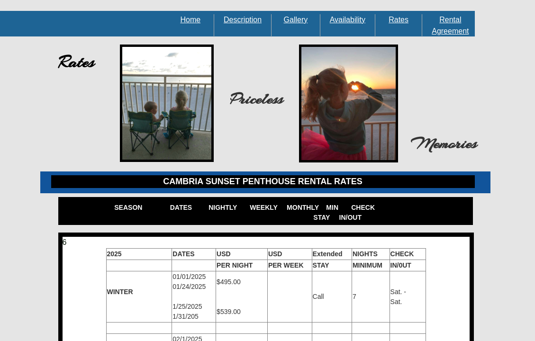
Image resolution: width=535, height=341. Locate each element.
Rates (398, 20)
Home (190, 20)
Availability (347, 20)
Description (243, 20)
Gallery (296, 20)
